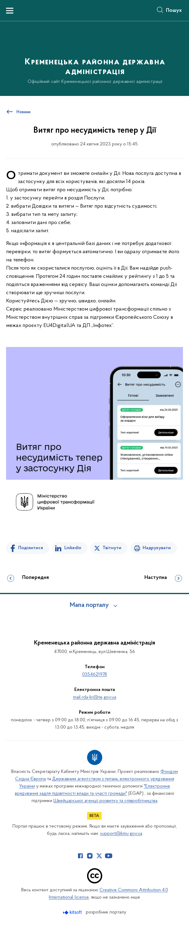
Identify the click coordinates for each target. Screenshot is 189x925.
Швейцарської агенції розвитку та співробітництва (105, 800)
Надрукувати (157, 548)
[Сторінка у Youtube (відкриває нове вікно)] (108, 855)
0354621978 (94, 674)
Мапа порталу (89, 605)
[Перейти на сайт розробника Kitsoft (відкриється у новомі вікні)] (73, 912)
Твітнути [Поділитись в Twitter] (112, 548)
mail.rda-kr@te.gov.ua (94, 697)
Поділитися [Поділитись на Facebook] (30, 548)
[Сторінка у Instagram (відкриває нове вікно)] (89, 855)
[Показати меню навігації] (9, 10)
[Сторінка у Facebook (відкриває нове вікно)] (80, 855)
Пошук (174, 10)
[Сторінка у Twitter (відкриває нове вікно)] (99, 855)
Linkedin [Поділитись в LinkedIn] (72, 548)
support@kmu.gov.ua (121, 833)
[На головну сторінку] (94, 58)
